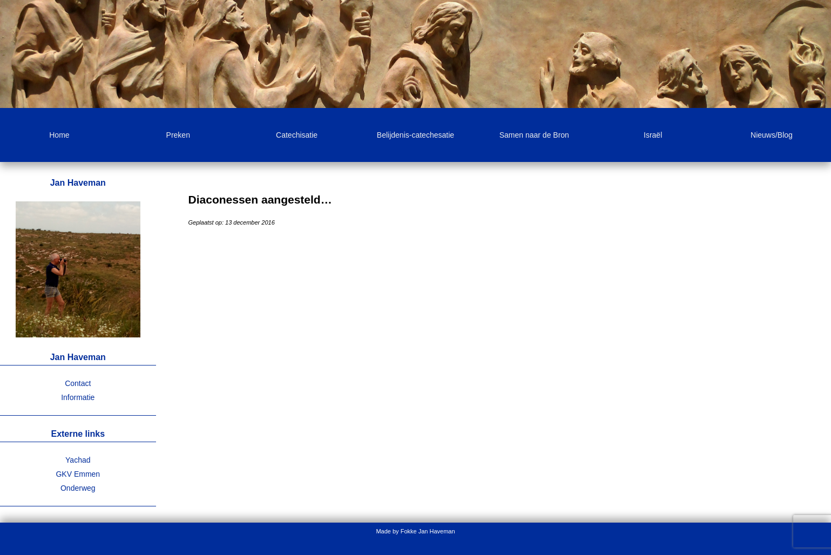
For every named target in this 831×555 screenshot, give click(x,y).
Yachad (77, 460)
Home (59, 135)
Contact (78, 383)
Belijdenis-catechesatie (415, 135)
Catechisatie (296, 135)
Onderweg (78, 488)
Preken (178, 135)
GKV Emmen (78, 474)
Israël (653, 135)
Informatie (77, 397)
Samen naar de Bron (534, 135)
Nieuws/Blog (772, 135)
